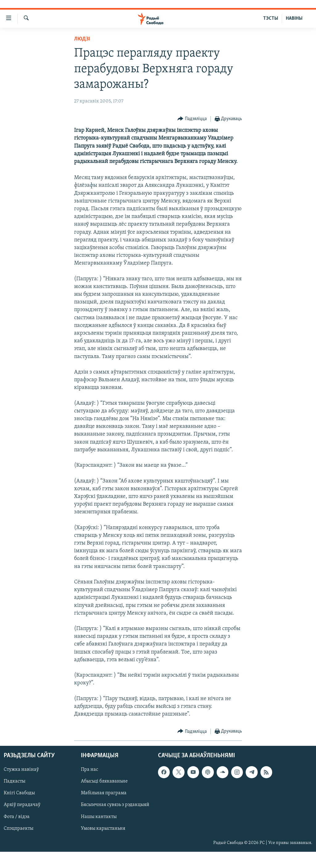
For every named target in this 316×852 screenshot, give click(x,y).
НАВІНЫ (294, 18)
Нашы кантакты (99, 816)
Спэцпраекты (18, 828)
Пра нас (89, 769)
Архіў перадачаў (22, 805)
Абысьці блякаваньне (104, 781)
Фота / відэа (17, 816)
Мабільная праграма (104, 793)
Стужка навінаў (21, 769)
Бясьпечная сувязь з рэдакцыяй (115, 805)
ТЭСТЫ (270, 18)
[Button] (192, 119)
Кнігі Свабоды (19, 793)
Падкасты (14, 781)
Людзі (82, 39)
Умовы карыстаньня (103, 828)
